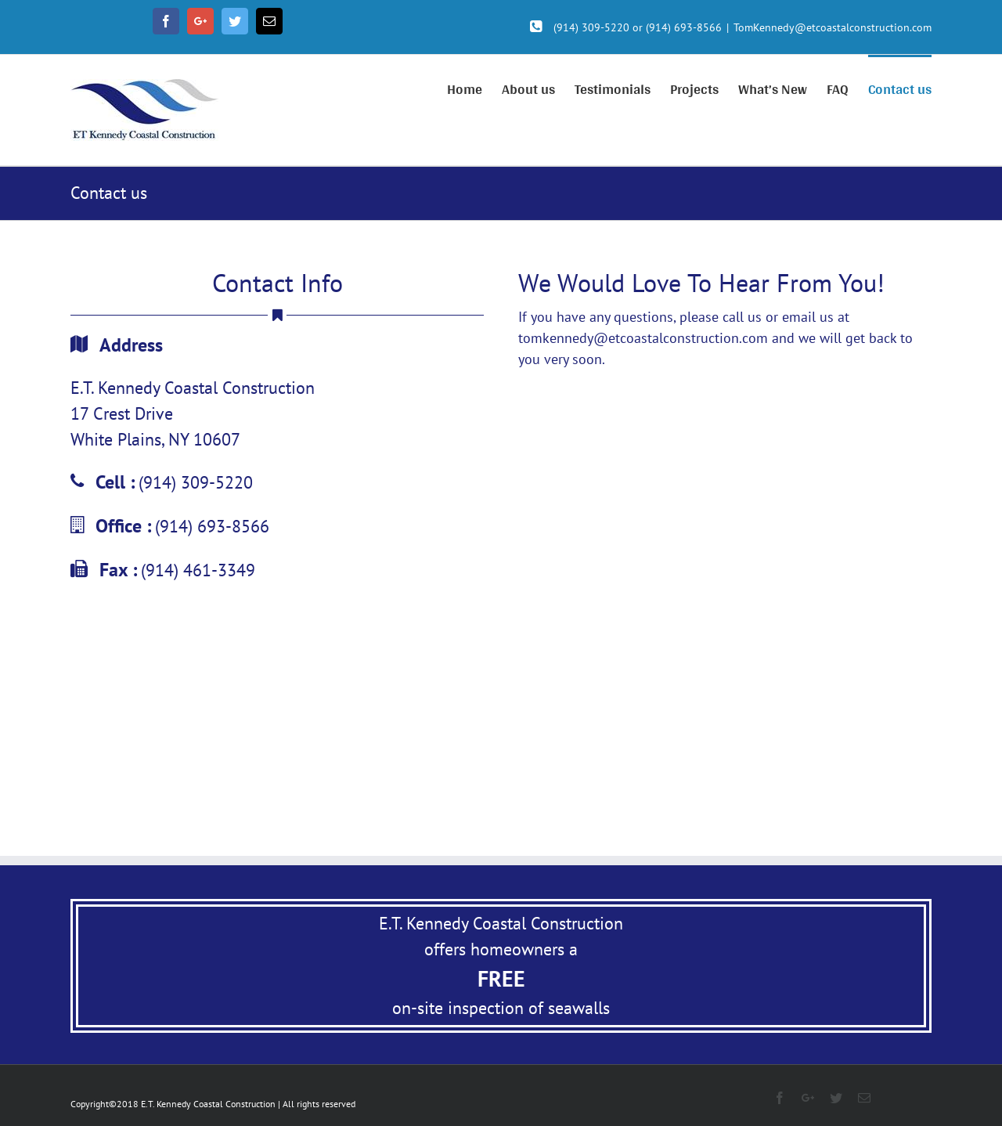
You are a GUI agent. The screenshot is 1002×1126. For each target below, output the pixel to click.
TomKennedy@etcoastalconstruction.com (832, 27)
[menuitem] (474, 88)
